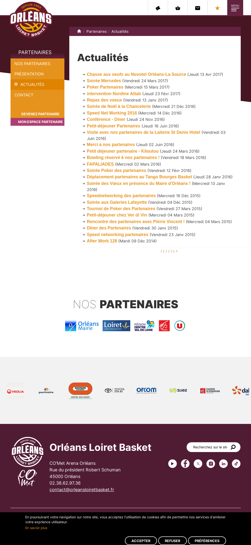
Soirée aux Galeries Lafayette (117, 202)
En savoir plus (36, 528)
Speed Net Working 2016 (112, 113)
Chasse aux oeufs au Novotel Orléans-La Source (136, 74)
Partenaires (35, 52)
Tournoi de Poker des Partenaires (121, 208)
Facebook (185, 463)
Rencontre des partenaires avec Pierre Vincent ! (136, 221)
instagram (210, 463)
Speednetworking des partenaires (122, 195)
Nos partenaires (32, 63)
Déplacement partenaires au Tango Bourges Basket (139, 176)
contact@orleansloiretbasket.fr (81, 489)
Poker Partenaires (105, 87)
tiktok (236, 463)
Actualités (32, 84)
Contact (23, 94)
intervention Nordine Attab (114, 93)
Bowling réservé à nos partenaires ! (124, 157)
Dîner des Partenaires (109, 228)
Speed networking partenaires (117, 234)
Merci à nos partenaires (111, 144)
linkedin (223, 463)
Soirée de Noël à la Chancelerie (119, 106)
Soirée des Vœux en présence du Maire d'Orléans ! (139, 183)
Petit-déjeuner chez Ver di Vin (117, 215)
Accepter (140, 541)
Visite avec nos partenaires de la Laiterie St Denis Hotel (144, 132)
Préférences (207, 541)
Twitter (198, 463)
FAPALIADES (101, 164)
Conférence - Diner (107, 119)
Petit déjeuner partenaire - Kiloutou (123, 151)
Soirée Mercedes (104, 80)
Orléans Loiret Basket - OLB (31, 19)
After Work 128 (102, 240)
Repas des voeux (104, 100)
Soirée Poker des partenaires (117, 170)
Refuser (172, 541)
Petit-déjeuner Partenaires (113, 126)
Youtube (172, 463)
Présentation (29, 73)
